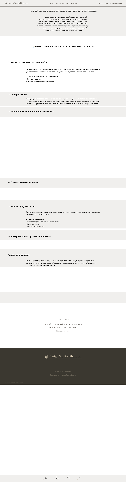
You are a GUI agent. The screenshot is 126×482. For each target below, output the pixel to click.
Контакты (74, 3)
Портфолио (60, 3)
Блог (67, 3)
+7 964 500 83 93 (101, 3)
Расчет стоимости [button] (115, 3)
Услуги (51, 3)
